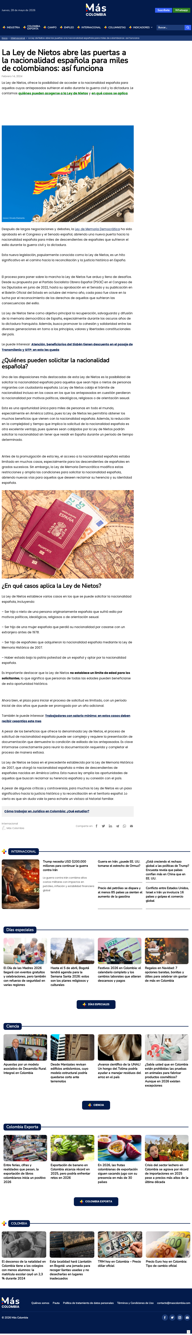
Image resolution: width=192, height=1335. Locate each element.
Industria (13, 27)
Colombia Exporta (33, 27)
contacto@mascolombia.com (173, 1303)
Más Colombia (13, 828)
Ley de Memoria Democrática (97, 229)
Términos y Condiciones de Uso (135, 1303)
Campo (52, 27)
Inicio (5, 38)
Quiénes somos (40, 1303)
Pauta (56, 1303)
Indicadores (143, 27)
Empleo (69, 27)
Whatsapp (181, 10)
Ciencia (98, 1105)
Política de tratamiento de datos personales (88, 1303)
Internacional (91, 27)
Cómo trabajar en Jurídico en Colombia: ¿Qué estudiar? (46, 811)
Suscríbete (164, 10)
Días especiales (98, 1004)
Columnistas (117, 27)
